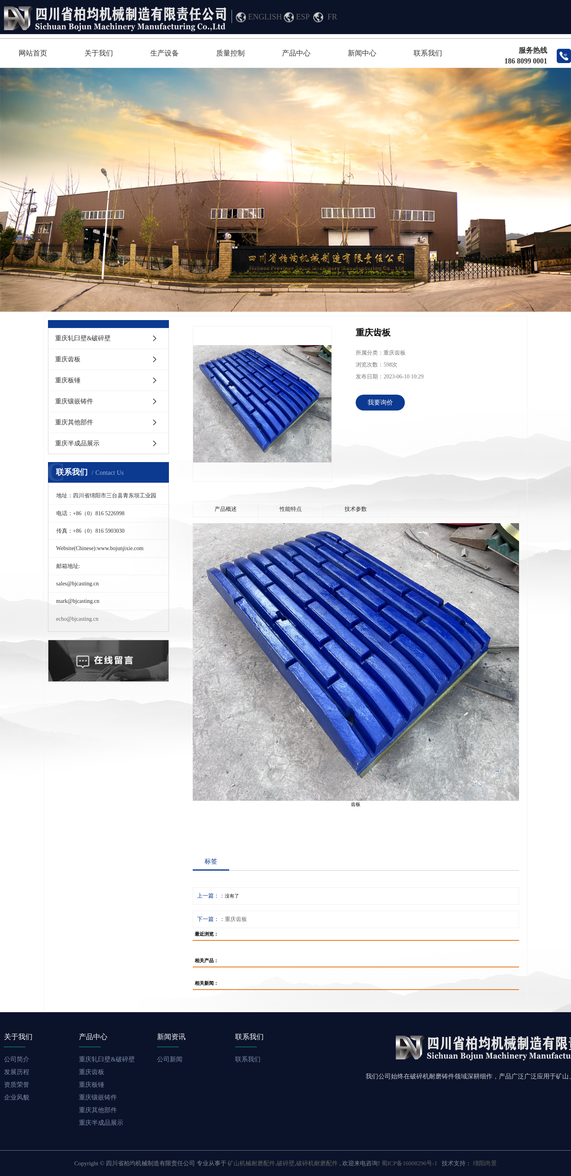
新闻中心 (362, 53)
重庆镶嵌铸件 (74, 401)
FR (332, 16)
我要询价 (380, 402)
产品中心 (296, 53)
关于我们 (98, 53)
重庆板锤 (67, 380)
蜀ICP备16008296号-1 (409, 1163)
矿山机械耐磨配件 (251, 1163)
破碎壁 (286, 1163)
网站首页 (33, 53)
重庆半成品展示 (77, 443)
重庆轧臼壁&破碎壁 (83, 338)
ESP (303, 16)
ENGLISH (265, 16)
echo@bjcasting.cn (77, 619)
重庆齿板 (67, 359)
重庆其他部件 (74, 422)
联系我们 (428, 53)
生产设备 (164, 53)
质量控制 (230, 53)
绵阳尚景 (485, 1163)
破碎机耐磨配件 (317, 1163)
